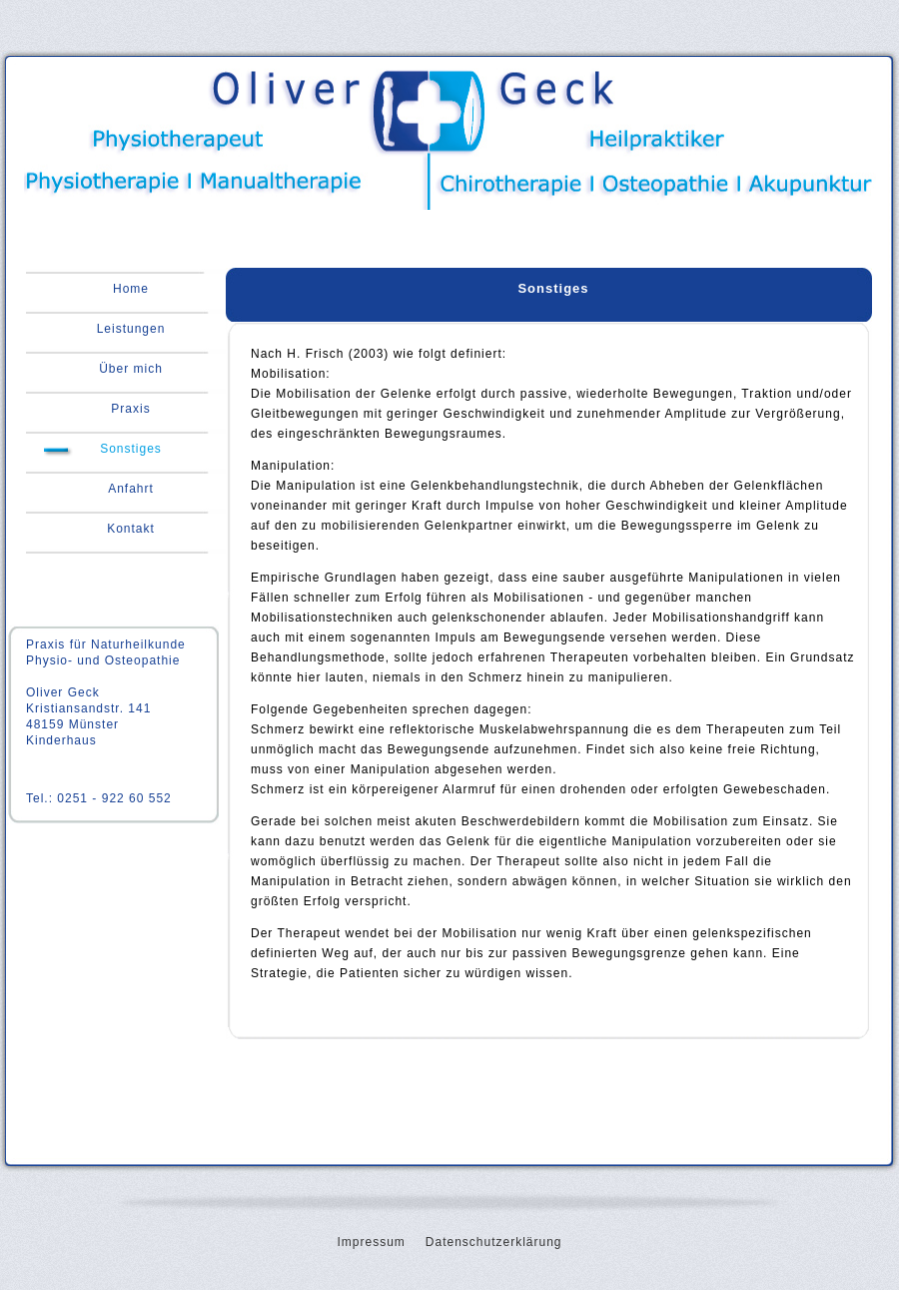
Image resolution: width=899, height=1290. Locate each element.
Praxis (130, 409)
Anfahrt (131, 489)
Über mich (131, 369)
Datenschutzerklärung (494, 1242)
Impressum (371, 1242)
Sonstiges (131, 449)
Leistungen (131, 329)
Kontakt (131, 529)
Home (131, 289)
